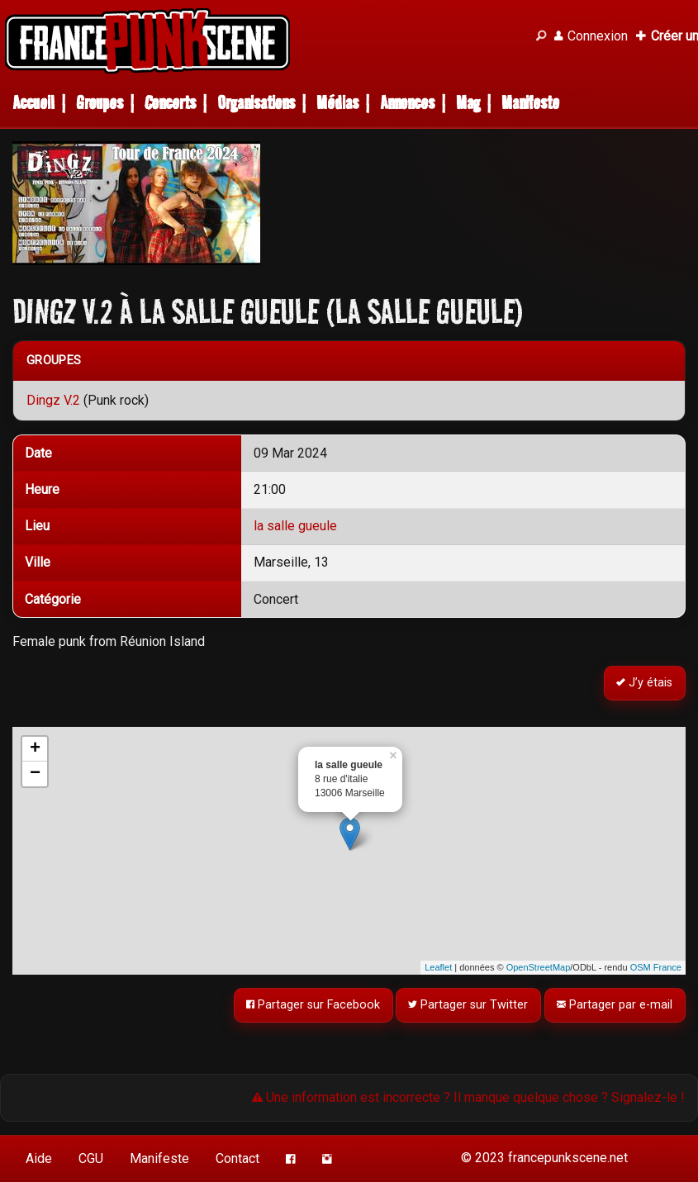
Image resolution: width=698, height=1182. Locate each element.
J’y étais (645, 683)
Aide (39, 1158)
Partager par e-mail (615, 1005)
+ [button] (35, 749)
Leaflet (438, 967)
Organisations (256, 103)
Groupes (99, 103)
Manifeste (530, 103)
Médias (337, 103)
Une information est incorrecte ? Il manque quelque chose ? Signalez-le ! (468, 1097)
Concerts (170, 103)
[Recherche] (541, 36)
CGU (90, 1158)
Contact (237, 1158)
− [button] (35, 774)
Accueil (33, 103)
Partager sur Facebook (313, 1005)
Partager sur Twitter (469, 1005)
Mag (468, 103)
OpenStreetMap (538, 967)
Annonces (407, 103)
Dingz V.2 (53, 400)
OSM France (655, 967)
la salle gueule (295, 526)
